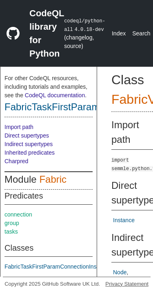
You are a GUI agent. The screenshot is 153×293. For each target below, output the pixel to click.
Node (119, 272)
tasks (11, 231)
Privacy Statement (127, 284)
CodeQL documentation (55, 95)
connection (18, 214)
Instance (124, 220)
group (11, 223)
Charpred (16, 161)
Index (119, 33)
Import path (18, 127)
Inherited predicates (29, 152)
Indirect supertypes (28, 144)
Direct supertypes (26, 135)
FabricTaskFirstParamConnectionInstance (57, 266)
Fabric (53, 179)
